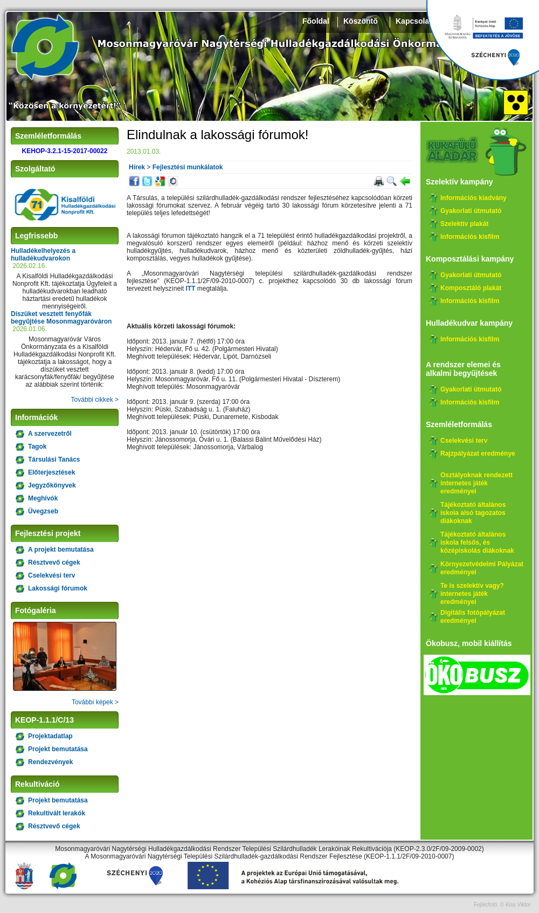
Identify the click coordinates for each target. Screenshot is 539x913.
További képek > (95, 702)
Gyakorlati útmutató (470, 211)
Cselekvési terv (51, 575)
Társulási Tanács (54, 459)
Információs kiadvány (473, 198)
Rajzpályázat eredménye (477, 453)
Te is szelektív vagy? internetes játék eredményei (472, 594)
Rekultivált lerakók (56, 813)
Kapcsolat (414, 21)
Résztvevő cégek (54, 562)
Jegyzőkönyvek (52, 485)
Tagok (37, 446)
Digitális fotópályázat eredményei (472, 616)
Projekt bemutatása (58, 749)
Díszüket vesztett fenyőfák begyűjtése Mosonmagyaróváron (61, 317)
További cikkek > (95, 399)
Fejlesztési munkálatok (188, 167)
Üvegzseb (43, 511)
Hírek (137, 167)
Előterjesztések (51, 472)
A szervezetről (50, 433)
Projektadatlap (50, 736)
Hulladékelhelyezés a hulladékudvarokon (43, 254)
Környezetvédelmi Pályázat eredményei (481, 568)
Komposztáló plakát (470, 288)
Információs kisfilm (469, 237)
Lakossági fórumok (57, 588)
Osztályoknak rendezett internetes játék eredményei (476, 483)
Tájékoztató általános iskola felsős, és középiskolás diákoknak (477, 542)
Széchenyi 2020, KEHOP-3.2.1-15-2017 (482, 40)
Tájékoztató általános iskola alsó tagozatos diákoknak (473, 513)
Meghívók (43, 498)
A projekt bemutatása (61, 549)
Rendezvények (50, 762)
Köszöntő (360, 21)
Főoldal (315, 21)
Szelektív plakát (464, 224)
